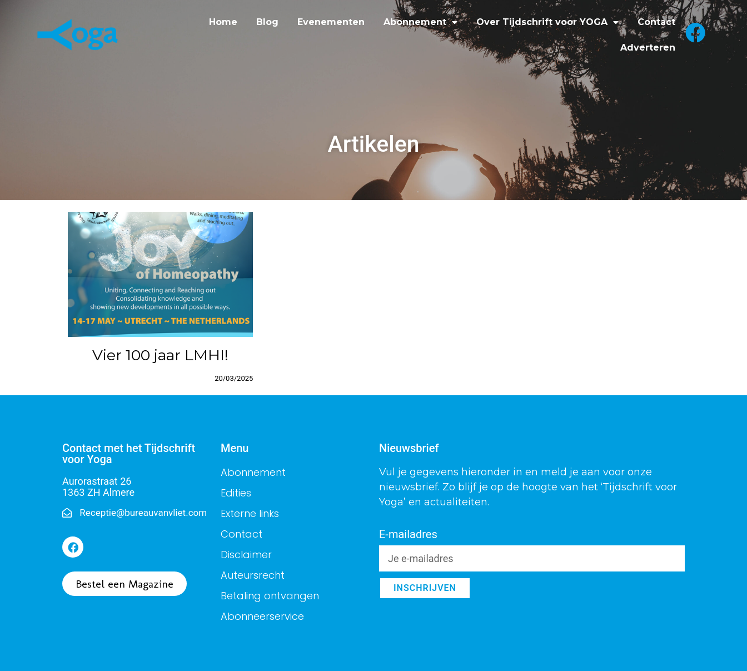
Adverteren (647, 47)
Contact (656, 22)
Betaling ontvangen (270, 596)
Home (223, 22)
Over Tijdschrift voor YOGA (547, 22)
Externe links (250, 513)
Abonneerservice (262, 616)
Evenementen (331, 22)
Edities (236, 493)
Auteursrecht (253, 575)
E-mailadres (408, 535)
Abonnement (420, 22)
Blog (267, 22)
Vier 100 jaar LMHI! (160, 355)
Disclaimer (246, 554)
